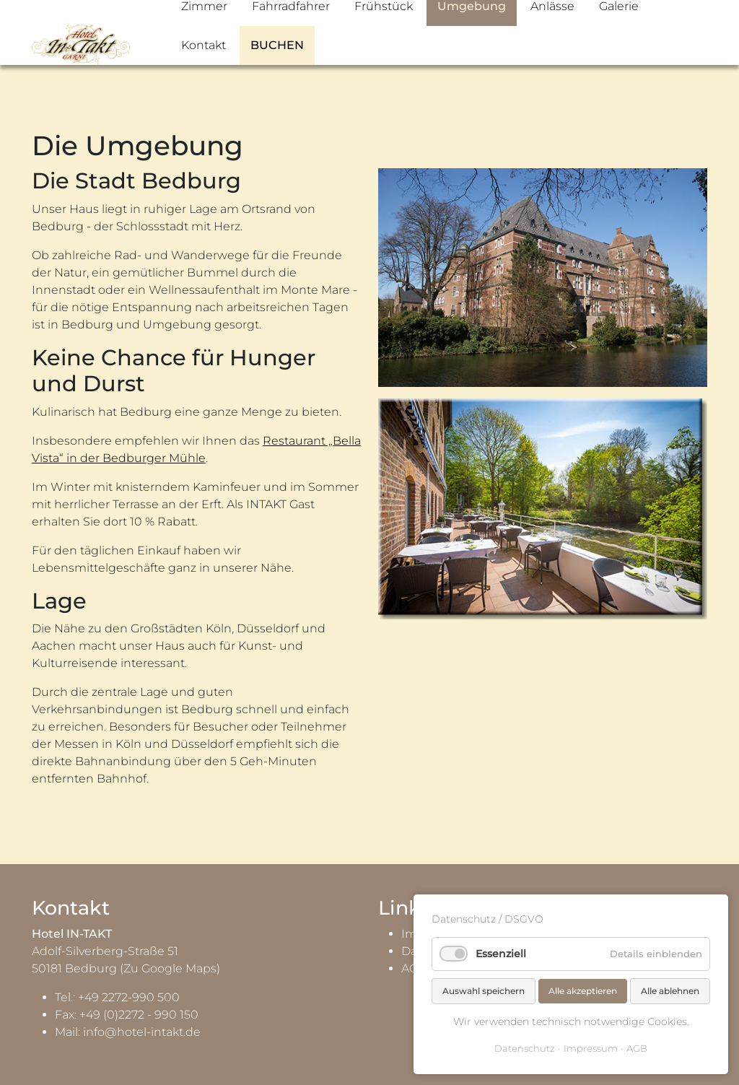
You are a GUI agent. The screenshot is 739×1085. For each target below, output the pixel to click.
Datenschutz (524, 1048)
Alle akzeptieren (582, 990)
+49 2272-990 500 (129, 997)
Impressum (591, 1048)
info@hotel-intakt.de (142, 1032)
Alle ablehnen (670, 990)
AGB (636, 1048)
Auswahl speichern (483, 990)
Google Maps (179, 968)
